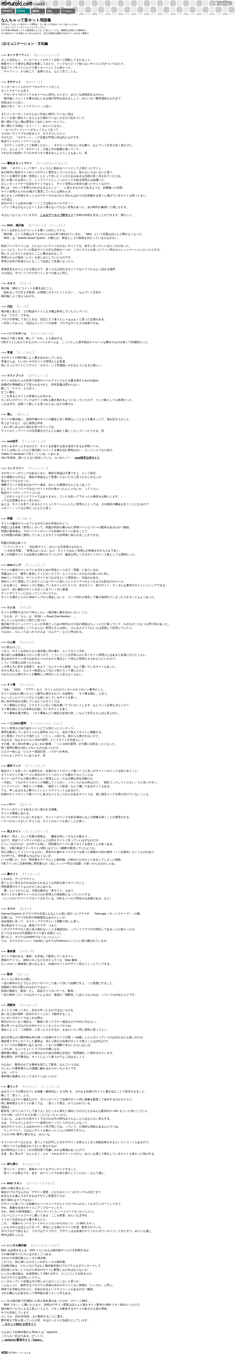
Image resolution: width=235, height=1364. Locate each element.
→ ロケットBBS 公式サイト (18, 1324)
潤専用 (35, 11)
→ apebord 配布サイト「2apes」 (22, 1339)
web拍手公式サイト (87, 457)
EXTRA (21, 11)
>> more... (67, 11)
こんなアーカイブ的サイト (56, 215)
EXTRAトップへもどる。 (21, 1353)
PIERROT (7, 11)
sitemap (224, 3)
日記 (49, 11)
